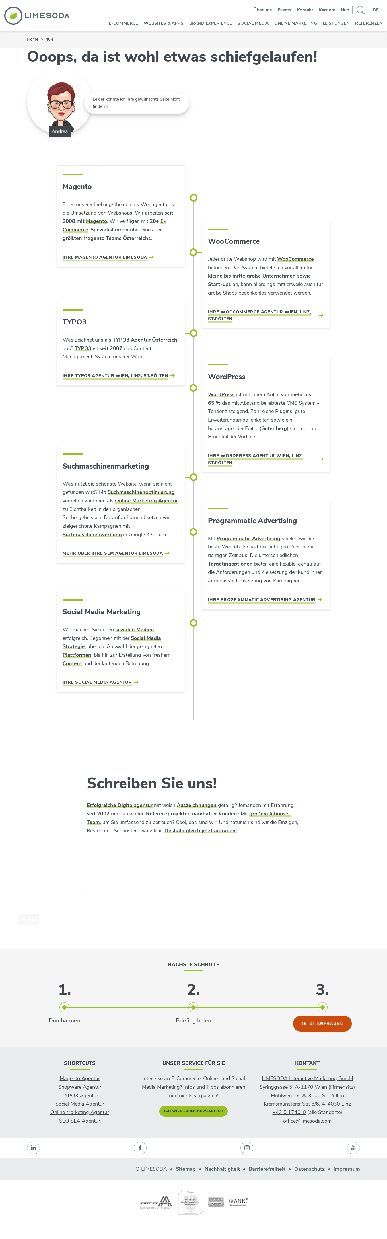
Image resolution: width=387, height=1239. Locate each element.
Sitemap (186, 1169)
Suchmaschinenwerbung (92, 534)
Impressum (347, 1169)
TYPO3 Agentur (79, 1095)
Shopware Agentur (79, 1087)
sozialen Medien (134, 629)
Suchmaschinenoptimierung (141, 492)
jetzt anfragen (322, 1023)
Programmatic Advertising (248, 538)
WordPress (221, 394)
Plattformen (77, 655)
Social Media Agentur (79, 1103)
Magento (96, 221)
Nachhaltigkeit (222, 1169)
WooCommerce (295, 259)
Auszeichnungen (197, 805)
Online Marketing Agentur (146, 500)
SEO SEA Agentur (79, 1120)
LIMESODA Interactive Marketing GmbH (307, 1078)
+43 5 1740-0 (289, 1112)
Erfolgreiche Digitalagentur (120, 805)
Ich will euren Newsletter (193, 1111)
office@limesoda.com (307, 1120)
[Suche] (360, 10)
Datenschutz (309, 1169)
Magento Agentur (80, 1078)
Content (72, 663)
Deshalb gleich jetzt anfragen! (200, 830)
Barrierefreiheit (267, 1169)
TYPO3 (83, 348)
